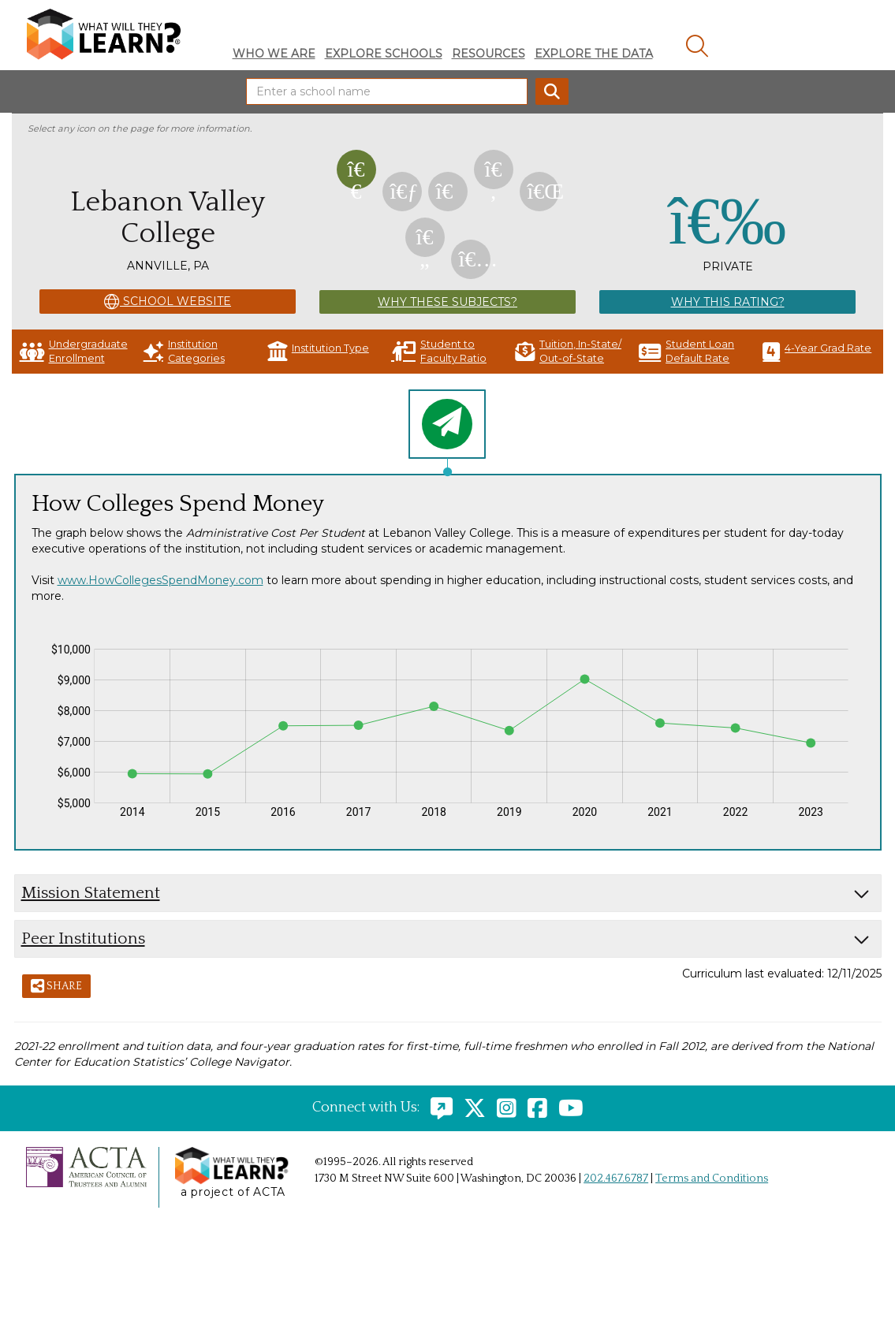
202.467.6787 (616, 1178)
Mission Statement (90, 893)
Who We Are (274, 54)
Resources (488, 54)
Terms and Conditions (711, 1178)
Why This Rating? (728, 302)
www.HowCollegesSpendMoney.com (160, 580)
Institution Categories (184, 351)
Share (56, 987)
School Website (167, 302)
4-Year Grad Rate (817, 351)
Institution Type (318, 351)
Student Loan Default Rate (686, 351)
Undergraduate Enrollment (74, 351)
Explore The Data (594, 54)
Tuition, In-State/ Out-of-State (568, 351)
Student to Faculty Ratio (439, 351)
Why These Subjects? (447, 302)
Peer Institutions (83, 938)
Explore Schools (383, 54)
